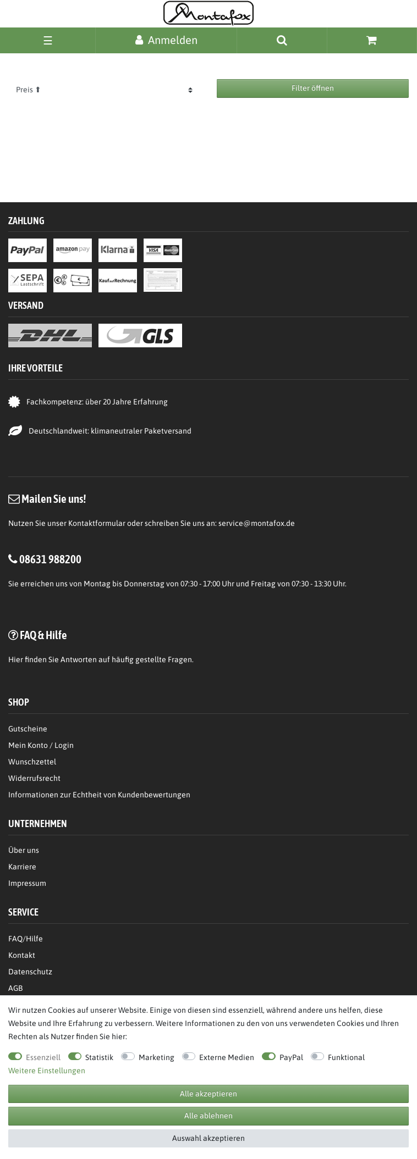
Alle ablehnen (208, 1115)
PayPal (291, 1057)
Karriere (22, 866)
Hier (15, 659)
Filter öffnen (313, 88)
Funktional (346, 1057)
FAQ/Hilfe (25, 938)
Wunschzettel (32, 761)
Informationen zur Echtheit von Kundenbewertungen (99, 794)
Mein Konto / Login (41, 745)
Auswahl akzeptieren (208, 1138)
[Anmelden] (166, 39)
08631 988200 (50, 558)
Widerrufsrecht (34, 778)
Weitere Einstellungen (46, 1070)
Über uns (23, 850)
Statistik (99, 1057)
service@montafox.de (256, 523)
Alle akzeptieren (208, 1093)
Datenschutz (30, 971)
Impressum (27, 883)
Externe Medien (226, 1057)
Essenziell (43, 1057)
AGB (15, 988)
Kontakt (21, 955)
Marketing (156, 1057)
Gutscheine (27, 728)
